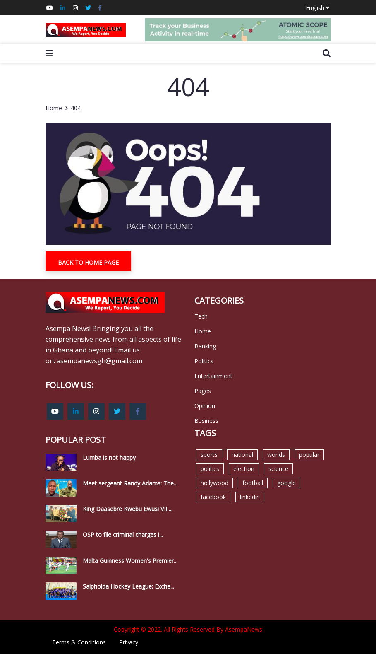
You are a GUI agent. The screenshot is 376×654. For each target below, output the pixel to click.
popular (309, 455)
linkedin (250, 497)
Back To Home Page (88, 262)
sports (209, 455)
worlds (276, 455)
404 (76, 108)
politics (210, 469)
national (242, 455)
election (243, 469)
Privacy (128, 642)
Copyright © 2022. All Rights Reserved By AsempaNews (188, 629)
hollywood (214, 483)
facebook (213, 497)
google (286, 483)
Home (54, 108)
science (278, 469)
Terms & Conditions (79, 642)
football (252, 483)
